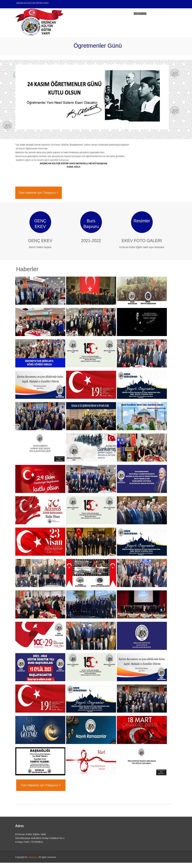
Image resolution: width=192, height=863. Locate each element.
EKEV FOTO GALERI (142, 240)
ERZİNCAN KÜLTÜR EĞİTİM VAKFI (32, 3)
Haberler (123, 22)
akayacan (32, 857)
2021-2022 (91, 240)
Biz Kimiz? (104, 22)
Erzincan (143, 22)
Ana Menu (85, 22)
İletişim (161, 22)
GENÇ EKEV (40, 240)
